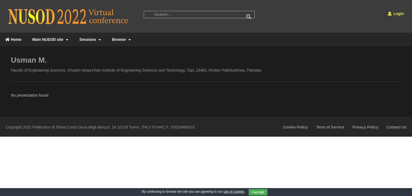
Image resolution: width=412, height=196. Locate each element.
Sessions (90, 39)
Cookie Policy (295, 127)
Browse (121, 39)
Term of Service (330, 127)
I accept (258, 192)
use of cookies (233, 192)
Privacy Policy (365, 127)
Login (396, 13)
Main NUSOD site (50, 39)
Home (13, 39)
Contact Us (396, 127)
